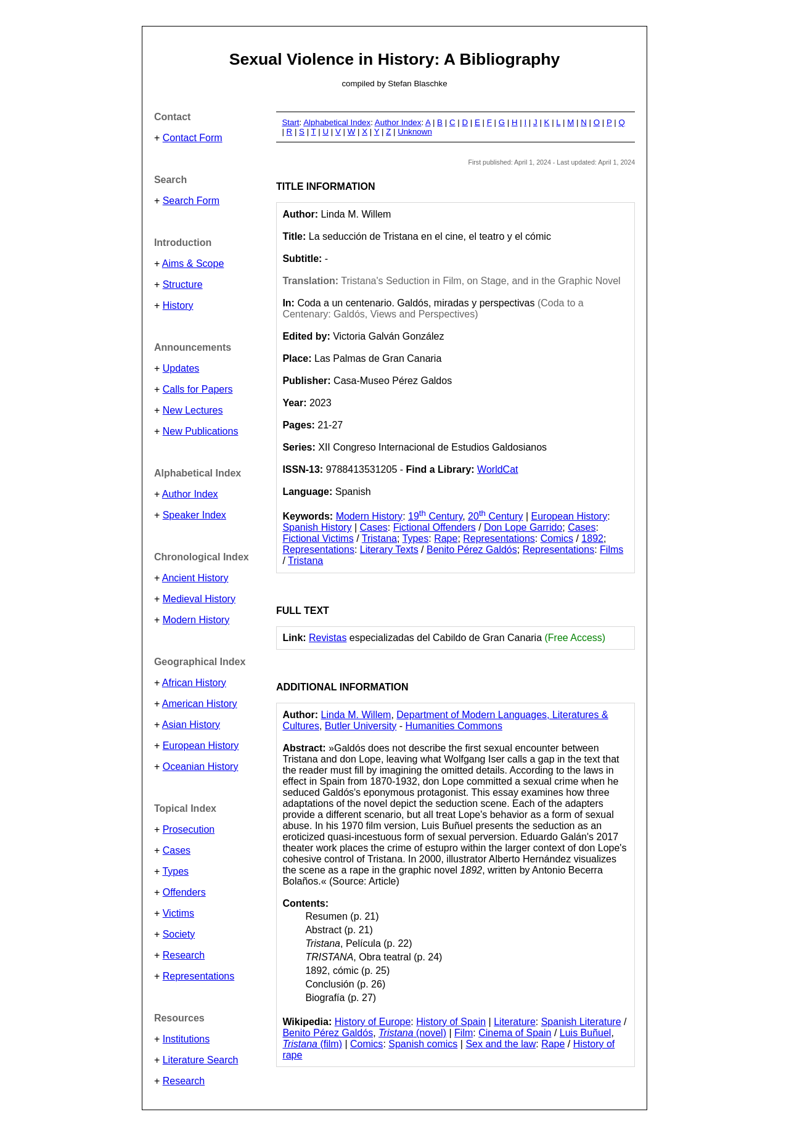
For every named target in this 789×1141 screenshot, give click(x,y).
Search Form (191, 200)
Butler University (360, 726)
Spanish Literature (581, 1021)
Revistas (327, 637)
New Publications (201, 431)
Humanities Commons (454, 726)
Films (611, 549)
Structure (183, 284)
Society (179, 934)
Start (290, 122)
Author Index (190, 494)
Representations (199, 976)
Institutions (186, 1039)
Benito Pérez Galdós (472, 549)
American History (199, 703)
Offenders (184, 892)
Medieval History (199, 599)
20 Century (495, 516)
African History (194, 682)
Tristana (379, 538)
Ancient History (195, 578)
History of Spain (451, 1021)
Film (463, 1033)
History (178, 305)
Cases (176, 850)
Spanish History (316, 527)
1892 (592, 538)
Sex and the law (500, 1044)
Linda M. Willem (356, 715)
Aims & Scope (193, 263)
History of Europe (373, 1021)
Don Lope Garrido (523, 527)
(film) (312, 1044)
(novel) (412, 1033)
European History (201, 745)
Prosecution (189, 829)
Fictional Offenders (434, 527)
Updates (181, 368)
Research (184, 955)
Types (175, 871)
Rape (445, 538)
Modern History (196, 620)
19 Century (435, 516)
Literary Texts (389, 549)
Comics (557, 538)
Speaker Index (194, 515)
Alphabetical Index (336, 122)
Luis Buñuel (585, 1033)
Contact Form (193, 138)
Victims (178, 913)
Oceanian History (201, 766)
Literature (515, 1021)
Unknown (415, 131)
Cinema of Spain (514, 1033)
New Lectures (193, 410)
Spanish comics (422, 1044)
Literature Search (201, 1060)
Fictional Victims (317, 538)
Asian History (191, 724)
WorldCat (497, 469)
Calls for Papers (198, 389)
